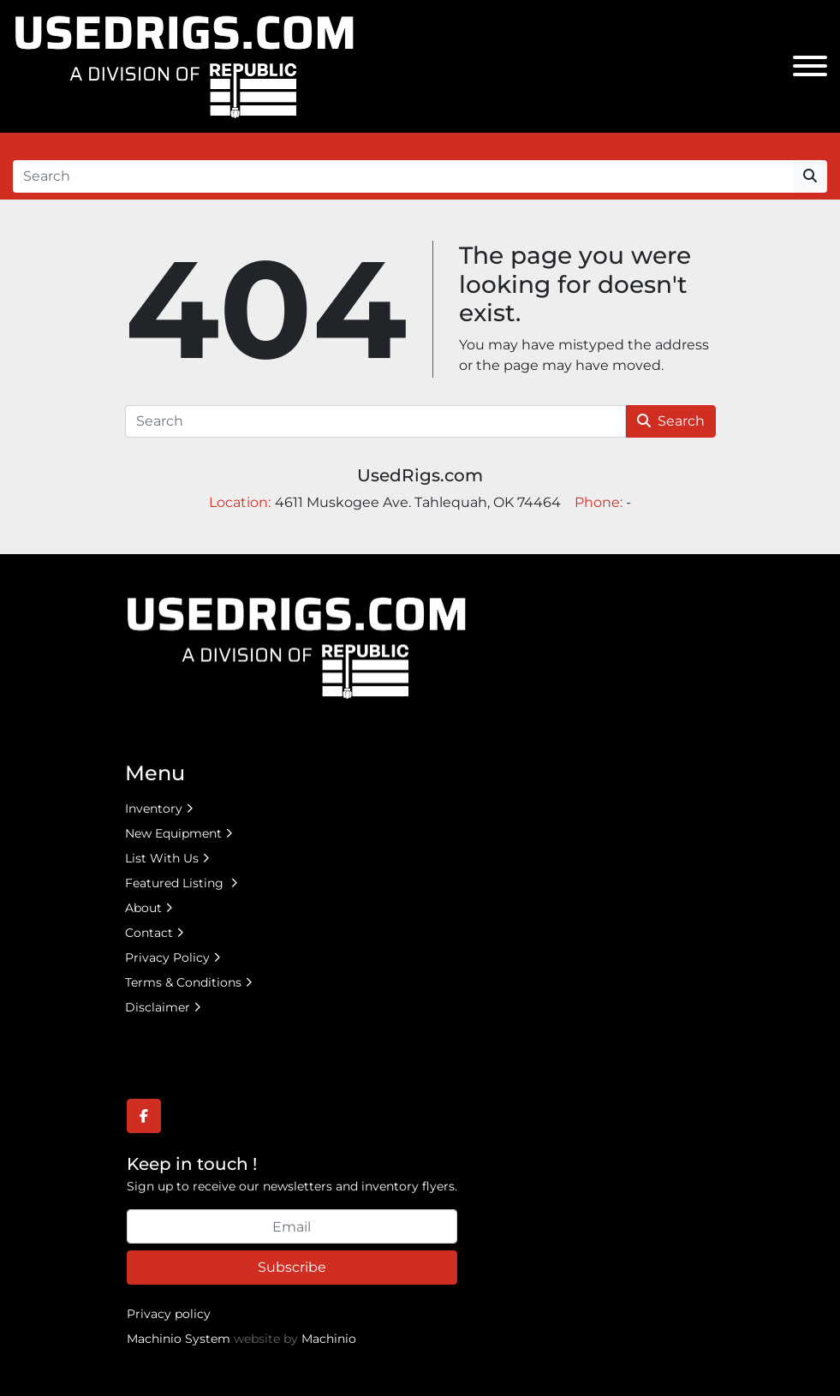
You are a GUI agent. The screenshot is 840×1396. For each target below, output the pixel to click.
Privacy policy (169, 1313)
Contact (149, 932)
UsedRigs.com (420, 475)
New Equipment (173, 833)
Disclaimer (157, 1007)
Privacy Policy (167, 957)
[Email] (292, 1226)
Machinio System (178, 1338)
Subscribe (292, 1267)
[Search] (403, 176)
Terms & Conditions (183, 982)
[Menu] (810, 66)
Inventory (153, 808)
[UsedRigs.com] (296, 646)
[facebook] (144, 1116)
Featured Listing (176, 883)
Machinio (328, 1338)
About (143, 908)
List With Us (162, 858)
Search (671, 421)
